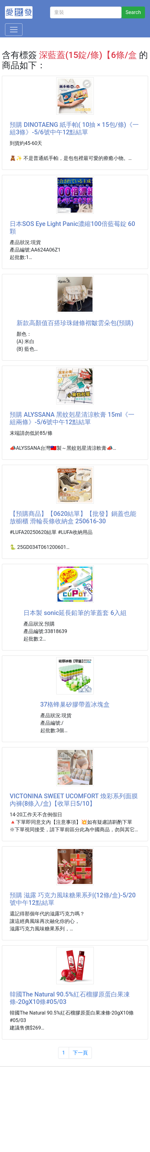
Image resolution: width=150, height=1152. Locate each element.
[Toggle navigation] (13, 29)
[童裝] (86, 12)
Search (133, 12)
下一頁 (80, 1053)
